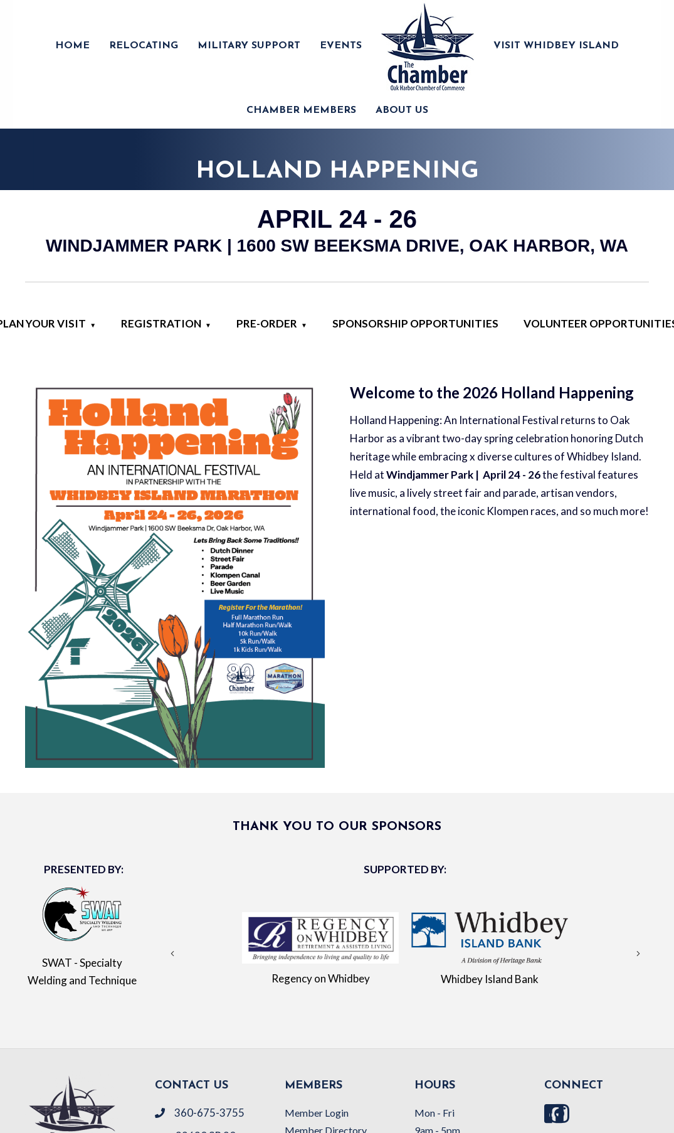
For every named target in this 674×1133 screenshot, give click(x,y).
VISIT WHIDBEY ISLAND (556, 46)
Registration (161, 323)
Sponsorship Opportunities (415, 323)
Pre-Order (266, 323)
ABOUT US (402, 110)
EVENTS (341, 46)
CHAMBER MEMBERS (301, 110)
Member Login (317, 1113)
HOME (72, 46)
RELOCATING (143, 46)
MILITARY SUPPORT (248, 46)
